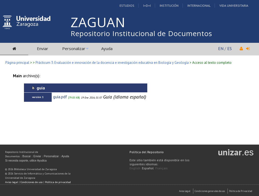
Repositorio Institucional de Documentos (141, 33)
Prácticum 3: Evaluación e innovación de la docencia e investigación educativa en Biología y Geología (112, 62)
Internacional (199, 6)
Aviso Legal (184, 191)
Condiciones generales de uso (210, 191)
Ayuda (107, 48)
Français (161, 168)
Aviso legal (11, 182)
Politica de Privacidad (240, 191)
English (135, 168)
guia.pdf (60, 96)
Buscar (26, 156)
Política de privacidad (58, 182)
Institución (169, 6)
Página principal (17, 62)
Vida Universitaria (233, 6)
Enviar (42, 48)
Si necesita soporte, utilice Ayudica (26, 160)
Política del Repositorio (147, 152)
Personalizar (73, 48)
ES (229, 48)
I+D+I (147, 6)
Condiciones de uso (31, 182)
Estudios (127, 6)
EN (220, 48)
